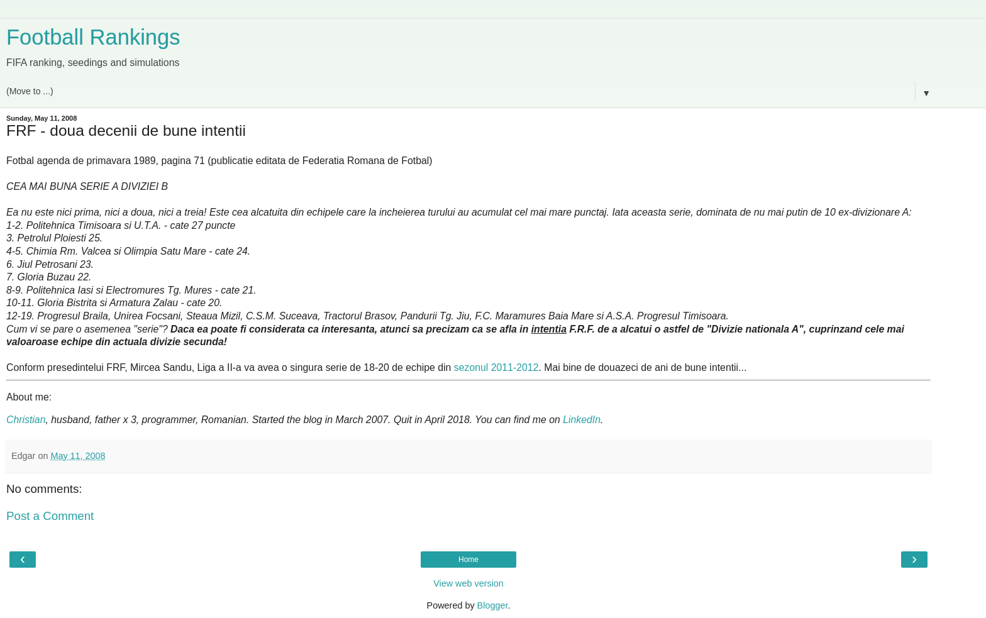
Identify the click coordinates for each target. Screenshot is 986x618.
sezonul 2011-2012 (496, 367)
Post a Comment (50, 515)
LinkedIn (582, 419)
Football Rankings (93, 37)
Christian (25, 419)
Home (468, 559)
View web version (468, 583)
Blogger (492, 605)
